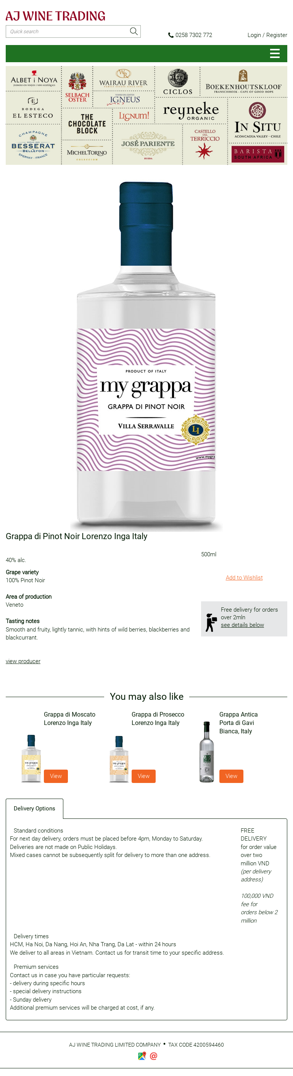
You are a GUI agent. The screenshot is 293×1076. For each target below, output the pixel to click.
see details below (242, 625)
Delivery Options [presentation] (34, 808)
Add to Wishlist (244, 577)
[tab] (35, 808)
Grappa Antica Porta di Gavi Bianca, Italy (238, 723)
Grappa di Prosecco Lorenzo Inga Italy (158, 718)
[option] (59, 746)
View (56, 776)
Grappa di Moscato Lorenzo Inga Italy (69, 718)
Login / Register (267, 35)
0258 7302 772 (190, 35)
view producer (23, 661)
